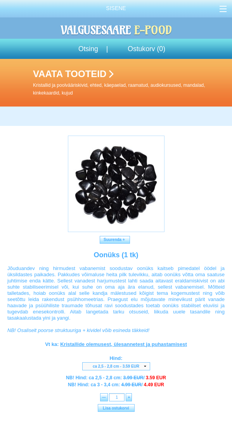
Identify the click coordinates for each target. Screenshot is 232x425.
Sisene (116, 8)
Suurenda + (115, 239)
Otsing (88, 49)
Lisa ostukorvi (116, 408)
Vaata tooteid (131, 82)
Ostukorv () (146, 49)
